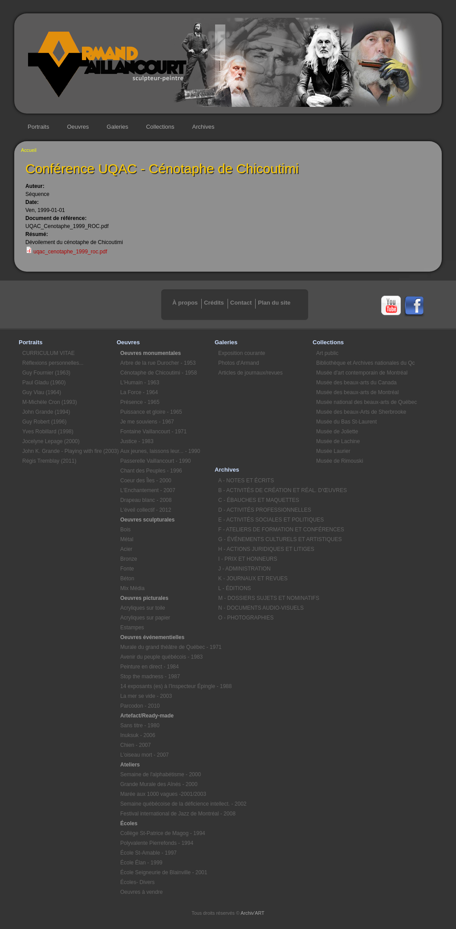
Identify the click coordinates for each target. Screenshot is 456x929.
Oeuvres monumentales (150, 353)
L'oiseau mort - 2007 (144, 755)
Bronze (128, 559)
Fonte (127, 569)
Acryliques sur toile (142, 608)
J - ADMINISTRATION (244, 569)
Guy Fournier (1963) (46, 373)
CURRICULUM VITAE (48, 353)
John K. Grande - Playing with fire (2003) (69, 451)
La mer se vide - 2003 (146, 696)
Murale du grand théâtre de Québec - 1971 (167, 647)
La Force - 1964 (139, 392)
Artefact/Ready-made (147, 716)
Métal (126, 539)
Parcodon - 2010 (140, 706)
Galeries (117, 126)
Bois (125, 529)
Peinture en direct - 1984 (149, 667)
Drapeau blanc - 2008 (145, 500)
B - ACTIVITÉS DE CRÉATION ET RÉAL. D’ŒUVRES (265, 490)
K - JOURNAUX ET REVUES (253, 578)
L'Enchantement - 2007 (147, 490)
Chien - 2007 (135, 745)
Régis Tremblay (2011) (49, 461)
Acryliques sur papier (145, 618)
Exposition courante (241, 353)
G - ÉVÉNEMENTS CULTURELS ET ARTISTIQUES (265, 539)
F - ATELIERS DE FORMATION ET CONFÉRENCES (265, 529)
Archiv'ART (252, 913)
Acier (126, 549)
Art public (327, 353)
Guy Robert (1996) (44, 422)
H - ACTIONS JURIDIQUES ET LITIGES (265, 549)
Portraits (38, 126)
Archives (203, 126)
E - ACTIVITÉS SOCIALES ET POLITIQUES (265, 520)
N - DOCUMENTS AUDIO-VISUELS (261, 608)
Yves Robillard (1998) (47, 431)
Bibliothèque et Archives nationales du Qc (363, 363)
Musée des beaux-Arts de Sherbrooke (361, 412)
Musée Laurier (333, 451)
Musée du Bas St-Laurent (346, 422)
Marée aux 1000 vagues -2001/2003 (163, 794)
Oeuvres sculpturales (147, 520)
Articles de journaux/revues (250, 373)
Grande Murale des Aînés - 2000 (158, 784)
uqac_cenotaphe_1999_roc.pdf (70, 252)
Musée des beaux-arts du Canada (356, 382)
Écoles (129, 823)
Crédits (214, 302)
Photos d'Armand (238, 363)
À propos (185, 302)
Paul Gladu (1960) (43, 382)
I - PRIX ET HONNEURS (247, 559)
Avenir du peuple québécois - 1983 (161, 657)
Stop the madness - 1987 (150, 676)
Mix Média (132, 588)
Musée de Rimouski (339, 461)
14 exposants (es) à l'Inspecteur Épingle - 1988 (167, 686)
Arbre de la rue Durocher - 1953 (157, 363)
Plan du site (274, 302)
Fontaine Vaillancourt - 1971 (153, 431)
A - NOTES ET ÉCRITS (246, 480)
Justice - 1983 (137, 441)
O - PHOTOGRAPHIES (245, 618)
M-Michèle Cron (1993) (49, 402)
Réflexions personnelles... (52, 363)
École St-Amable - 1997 (148, 853)
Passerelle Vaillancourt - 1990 (155, 461)
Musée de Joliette (337, 431)
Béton (127, 578)
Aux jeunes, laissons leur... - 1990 (160, 451)
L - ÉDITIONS (234, 588)
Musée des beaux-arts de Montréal (357, 392)
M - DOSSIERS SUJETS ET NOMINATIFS (265, 598)
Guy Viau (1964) (41, 392)
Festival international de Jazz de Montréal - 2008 (167, 814)
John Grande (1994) (46, 412)
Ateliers (130, 765)
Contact (241, 302)
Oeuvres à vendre (141, 892)
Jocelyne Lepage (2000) (51, 441)
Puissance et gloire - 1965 (151, 412)
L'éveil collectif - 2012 (145, 510)
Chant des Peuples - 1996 (151, 471)
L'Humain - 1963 (139, 382)
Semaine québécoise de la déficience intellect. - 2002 (167, 804)
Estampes (132, 627)
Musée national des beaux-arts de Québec (363, 402)
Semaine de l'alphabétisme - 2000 (160, 774)
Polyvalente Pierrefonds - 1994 (156, 843)
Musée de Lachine (338, 441)
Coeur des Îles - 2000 (145, 480)
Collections (160, 126)
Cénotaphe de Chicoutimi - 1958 (158, 373)
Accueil (29, 150)
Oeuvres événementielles (152, 637)
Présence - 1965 (139, 402)
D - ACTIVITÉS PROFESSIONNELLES (264, 510)
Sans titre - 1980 (139, 725)
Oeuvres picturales (144, 598)
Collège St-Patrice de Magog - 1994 (162, 833)
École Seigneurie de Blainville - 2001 (163, 872)
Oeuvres (78, 126)
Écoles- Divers (137, 882)
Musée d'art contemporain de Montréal (361, 373)
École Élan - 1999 (141, 863)
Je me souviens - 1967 (147, 422)
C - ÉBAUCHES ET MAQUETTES (258, 500)
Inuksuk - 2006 (137, 735)
